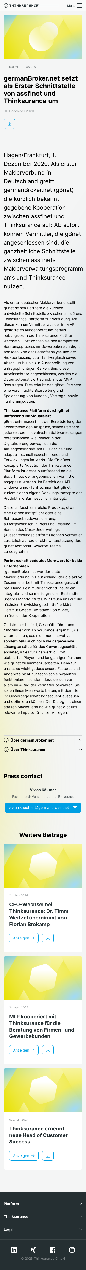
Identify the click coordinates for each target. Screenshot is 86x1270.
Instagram (72, 1250)
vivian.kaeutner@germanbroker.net (43, 807)
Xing (33, 1250)
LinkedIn (14, 1250)
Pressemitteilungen (20, 67)
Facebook (52, 1250)
